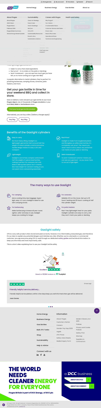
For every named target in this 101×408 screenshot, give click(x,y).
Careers (60, 325)
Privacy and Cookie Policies (83, 328)
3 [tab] (52, 306)
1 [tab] (48, 306)
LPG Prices (60, 335)
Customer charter (63, 322)
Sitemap (79, 336)
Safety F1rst (80, 333)
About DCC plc (81, 379)
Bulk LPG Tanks (43, 330)
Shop (39, 335)
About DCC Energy (82, 386)
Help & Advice (42, 345)
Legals (59, 332)
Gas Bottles (42, 324)
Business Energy (43, 319)
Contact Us (22, 406)
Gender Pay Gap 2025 (65, 328)
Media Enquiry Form (64, 341)
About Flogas (61, 319)
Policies (79, 324)
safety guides (63, 238)
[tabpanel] (50, 291)
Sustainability (42, 340)
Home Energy (42, 314)
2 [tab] (50, 306)
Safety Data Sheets (64, 338)
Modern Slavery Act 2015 (83, 320)
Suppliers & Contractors (80, 340)
